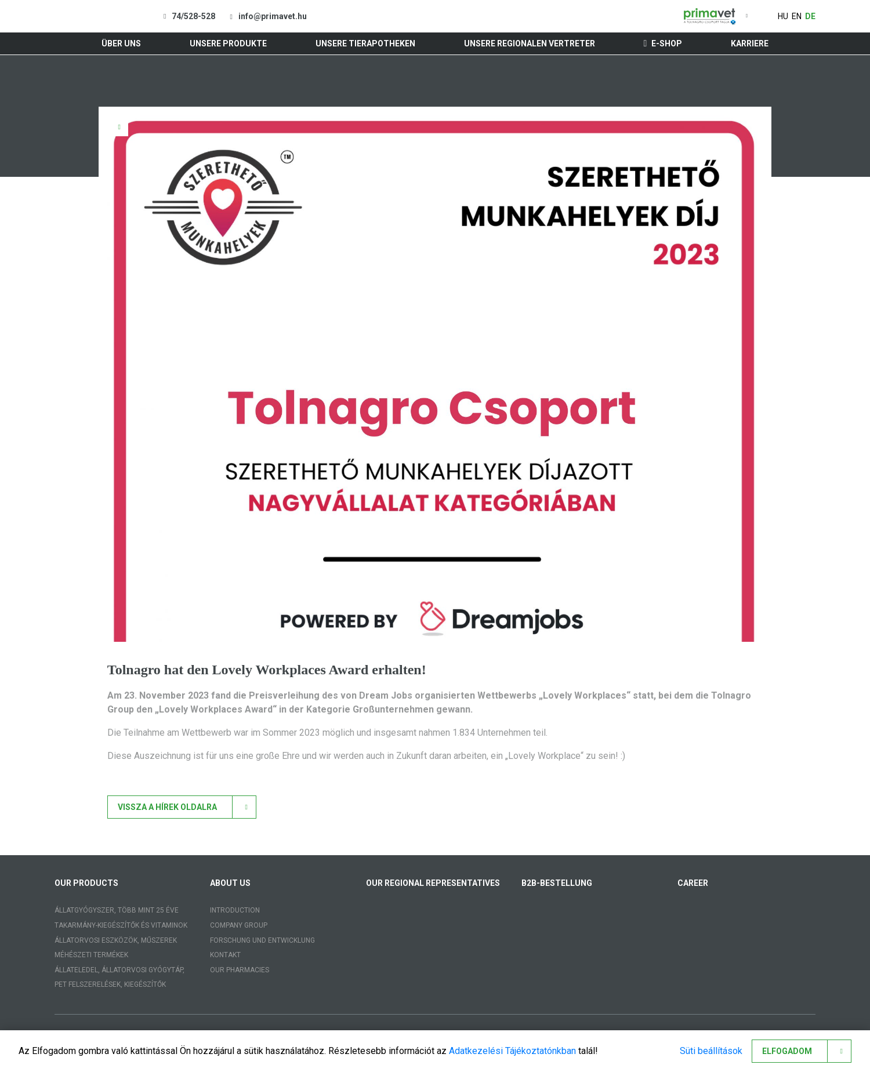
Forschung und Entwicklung (262, 940)
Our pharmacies (239, 970)
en (797, 16)
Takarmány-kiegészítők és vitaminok (121, 925)
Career (692, 883)
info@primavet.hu (272, 16)
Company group (238, 925)
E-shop (663, 43)
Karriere (749, 43)
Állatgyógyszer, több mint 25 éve (117, 910)
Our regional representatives (433, 883)
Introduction (235, 910)
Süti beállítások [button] (711, 1050)
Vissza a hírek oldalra (167, 807)
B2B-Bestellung (556, 883)
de (810, 16)
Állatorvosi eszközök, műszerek (116, 940)
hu (783, 16)
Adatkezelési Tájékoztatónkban (512, 1050)
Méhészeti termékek (91, 955)
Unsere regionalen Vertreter (529, 43)
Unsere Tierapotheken (365, 43)
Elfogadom (787, 1051)
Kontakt (225, 955)
